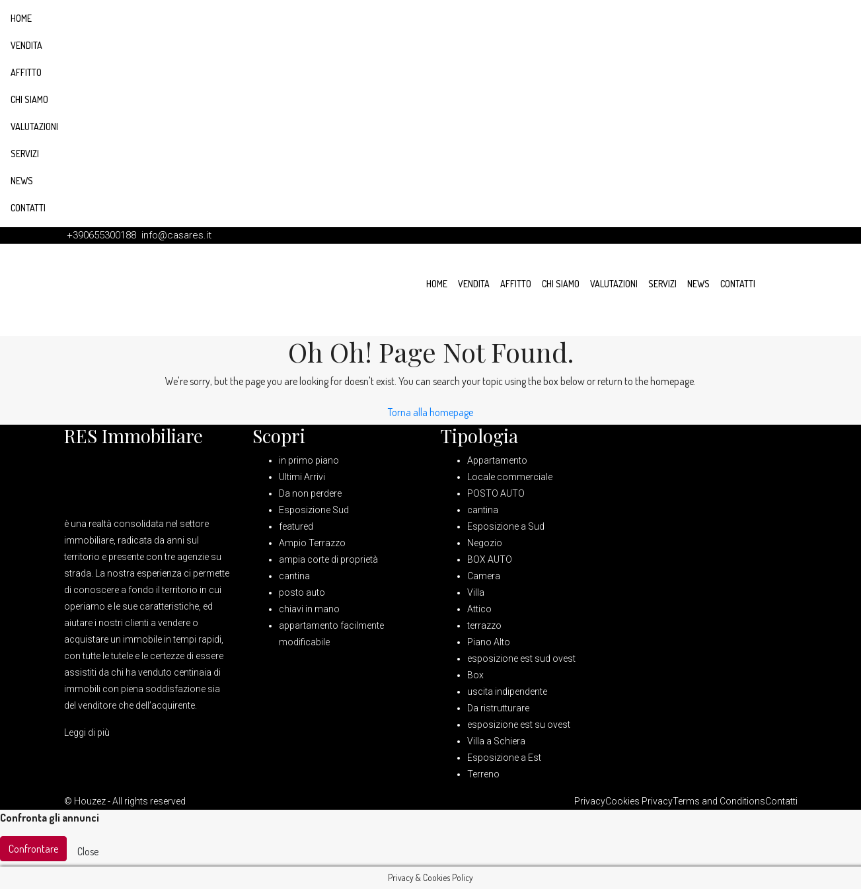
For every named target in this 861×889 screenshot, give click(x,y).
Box (475, 675)
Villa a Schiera (496, 741)
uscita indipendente (507, 691)
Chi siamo (29, 99)
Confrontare (33, 848)
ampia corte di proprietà (328, 559)
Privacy (589, 801)
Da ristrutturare (498, 708)
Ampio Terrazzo (312, 543)
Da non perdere (310, 493)
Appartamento (497, 460)
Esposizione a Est (504, 757)
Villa (475, 592)
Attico (479, 609)
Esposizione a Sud (505, 526)
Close (87, 851)
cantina (294, 576)
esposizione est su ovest (518, 724)
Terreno (483, 774)
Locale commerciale (509, 477)
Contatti (28, 207)
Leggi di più (87, 732)
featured (296, 526)
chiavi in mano (309, 609)
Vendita (26, 45)
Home (21, 18)
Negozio (484, 543)
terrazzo (484, 625)
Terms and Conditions (719, 801)
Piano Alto (488, 642)
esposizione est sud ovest (521, 658)
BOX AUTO (489, 559)
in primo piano (309, 460)
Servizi (25, 153)
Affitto (26, 72)
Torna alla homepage (430, 412)
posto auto (302, 592)
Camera (483, 576)
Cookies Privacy (639, 801)
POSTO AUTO (496, 493)
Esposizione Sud (314, 510)
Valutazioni (34, 126)
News (22, 180)
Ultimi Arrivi (302, 477)
